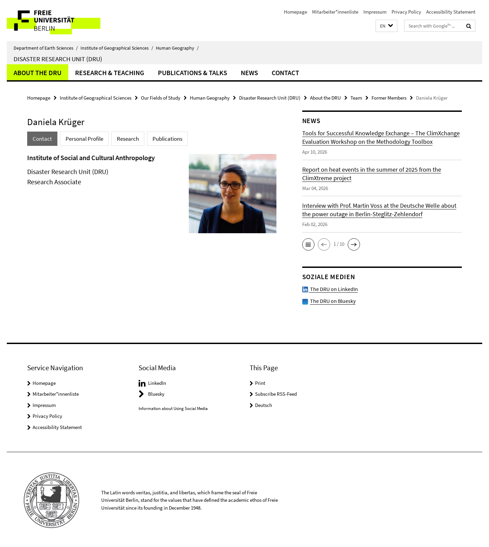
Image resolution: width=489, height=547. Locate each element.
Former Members (389, 98)
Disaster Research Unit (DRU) (58, 59)
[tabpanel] (151, 196)
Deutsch (263, 403)
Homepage (295, 11)
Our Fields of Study (160, 98)
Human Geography (177, 48)
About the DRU (37, 72)
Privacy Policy (406, 11)
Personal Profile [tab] (84, 138)
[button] (386, 26)
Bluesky (156, 392)
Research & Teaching (109, 72)
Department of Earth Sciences (46, 48)
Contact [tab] (42, 138)
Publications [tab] (167, 138)
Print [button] (260, 381)
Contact (285, 72)
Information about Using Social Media (173, 407)
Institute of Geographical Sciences (116, 48)
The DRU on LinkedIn (328, 288)
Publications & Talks (192, 72)
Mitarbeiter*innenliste (335, 11)
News (249, 72)
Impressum (374, 11)
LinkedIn (157, 381)
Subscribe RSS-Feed (276, 392)
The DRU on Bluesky (331, 299)
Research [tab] (128, 138)
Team (356, 98)
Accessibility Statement (450, 11)
